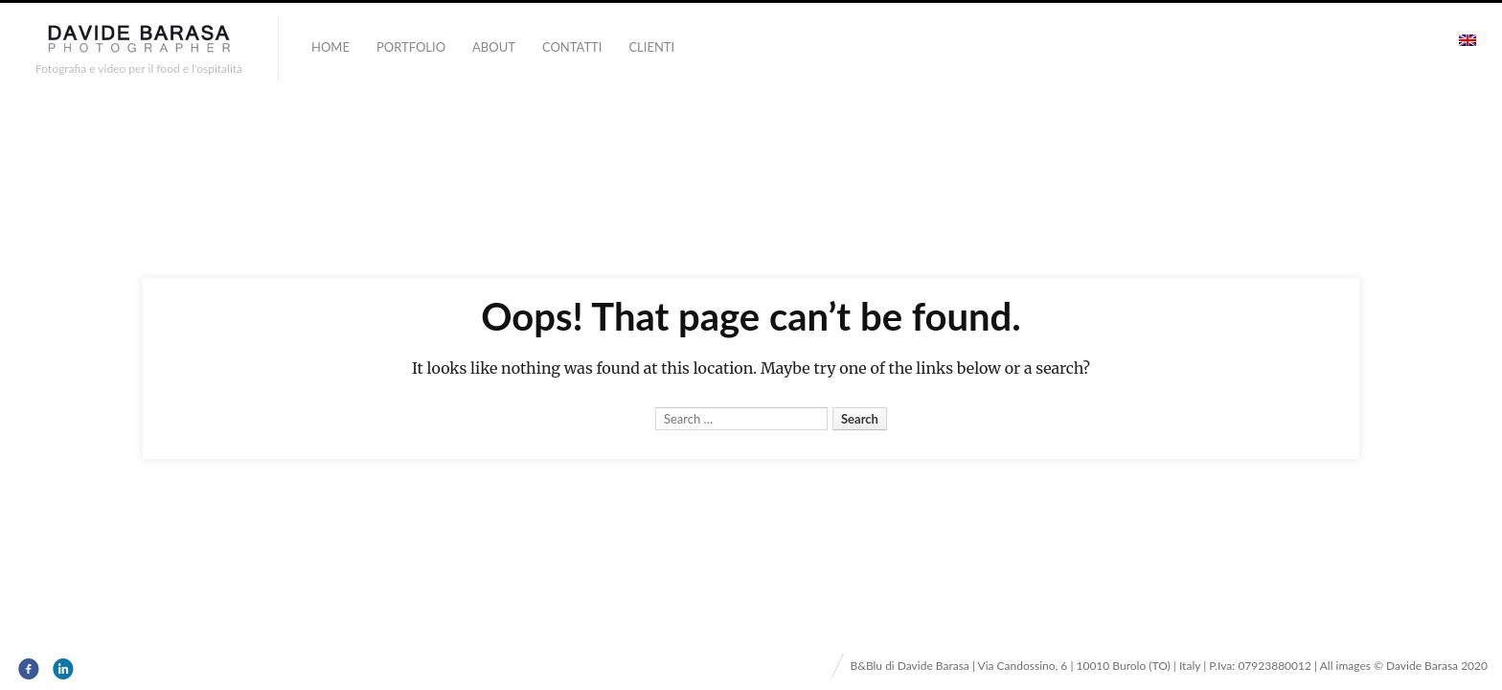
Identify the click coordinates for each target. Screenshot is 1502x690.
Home (330, 47)
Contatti (572, 47)
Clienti (651, 47)
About (493, 47)
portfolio (410, 47)
